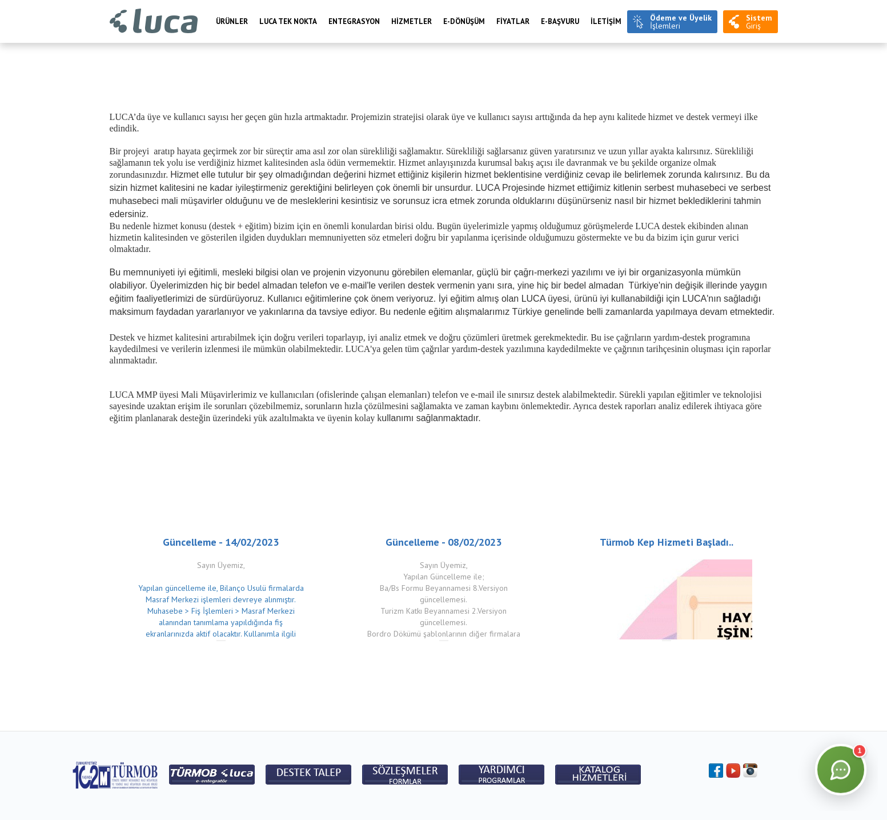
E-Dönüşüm (464, 21)
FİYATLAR (512, 21)
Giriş (759, 22)
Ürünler (232, 21)
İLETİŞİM (606, 21)
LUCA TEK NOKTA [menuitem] (288, 21)
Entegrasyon (354, 21)
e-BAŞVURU (560, 21)
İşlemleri (681, 22)
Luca (154, 21)
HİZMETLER (411, 21)
